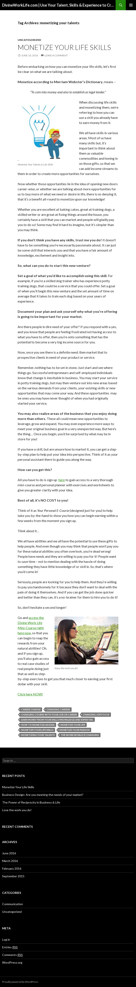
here (61, 480)
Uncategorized (29, 39)
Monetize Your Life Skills (64, 47)
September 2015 (13, 876)
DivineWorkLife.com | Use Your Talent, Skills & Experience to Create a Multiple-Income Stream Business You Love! (59, 5)
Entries (10, 947)
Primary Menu (131, 5)
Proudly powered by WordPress (20, 981)
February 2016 (11, 868)
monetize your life (73, 724)
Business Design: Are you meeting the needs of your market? (42, 794)
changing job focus (96, 714)
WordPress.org (12, 962)
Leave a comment (56, 55)
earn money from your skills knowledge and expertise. (57, 719)
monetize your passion (75, 729)
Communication (12, 904)
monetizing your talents (38, 735)
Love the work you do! (17, 810)
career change (31, 709)
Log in (6, 939)
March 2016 (10, 861)
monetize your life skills (37, 729)
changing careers (58, 709)
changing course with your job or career (49, 714)
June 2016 (9, 853)
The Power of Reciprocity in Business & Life (31, 802)
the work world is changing (80, 735)
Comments (12, 955)
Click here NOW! (30, 694)
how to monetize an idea (38, 724)
